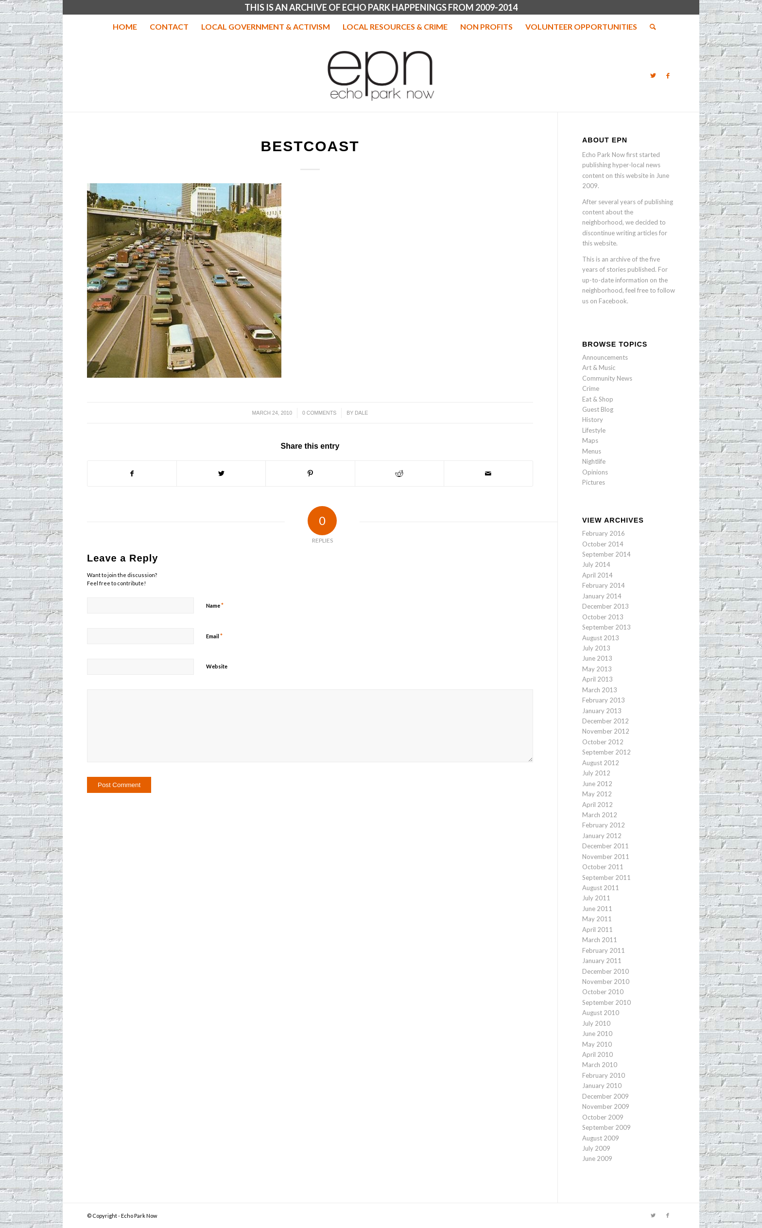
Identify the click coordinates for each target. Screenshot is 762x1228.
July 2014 (596, 564)
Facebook (613, 301)
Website (216, 666)
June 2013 (597, 658)
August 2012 (600, 763)
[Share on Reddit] (399, 473)
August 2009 (600, 1138)
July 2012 (596, 773)
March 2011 (599, 940)
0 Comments (319, 413)
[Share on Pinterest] (310, 473)
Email (214, 636)
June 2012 (597, 784)
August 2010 (600, 1013)
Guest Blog (597, 409)
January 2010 (602, 1085)
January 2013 (602, 711)
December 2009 (605, 1096)
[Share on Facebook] (131, 473)
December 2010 (605, 971)
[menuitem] (124, 27)
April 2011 (597, 929)
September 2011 (606, 877)
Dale (361, 413)
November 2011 (605, 856)
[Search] (649, 27)
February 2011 (603, 950)
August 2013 (600, 638)
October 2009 (602, 1117)
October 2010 (602, 992)
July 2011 (596, 898)
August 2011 (600, 888)
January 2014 (602, 596)
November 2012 (605, 731)
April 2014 (597, 575)
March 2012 (599, 815)
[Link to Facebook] (667, 75)
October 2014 (602, 544)
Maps (590, 440)
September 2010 (606, 1002)
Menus (591, 451)
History (592, 419)
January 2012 (602, 836)
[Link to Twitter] (653, 75)
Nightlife (594, 461)
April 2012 (597, 804)
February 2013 (603, 700)
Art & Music (598, 367)
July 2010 (596, 1023)
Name (215, 605)
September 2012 (606, 752)
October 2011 (602, 867)
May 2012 (597, 794)
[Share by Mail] (488, 473)
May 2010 (597, 1044)
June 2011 (597, 908)
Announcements (605, 357)
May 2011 (597, 919)
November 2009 (605, 1106)
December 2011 (605, 846)
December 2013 (605, 606)
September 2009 (606, 1127)
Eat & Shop (597, 399)
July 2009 (596, 1148)
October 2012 (602, 742)
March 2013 (599, 690)
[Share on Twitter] (221, 473)
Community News (607, 378)
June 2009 (597, 1158)
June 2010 (597, 1033)
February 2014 (603, 585)
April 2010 (597, 1054)
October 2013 (602, 617)
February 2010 (603, 1075)
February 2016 (603, 533)
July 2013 (596, 648)
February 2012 (603, 825)
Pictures (593, 482)
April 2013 (597, 679)
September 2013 (606, 627)
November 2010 (605, 981)
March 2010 (599, 1065)
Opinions (595, 472)
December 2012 (605, 721)
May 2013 (597, 669)
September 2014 (606, 554)
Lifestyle (594, 430)
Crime (590, 388)
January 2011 (602, 961)
